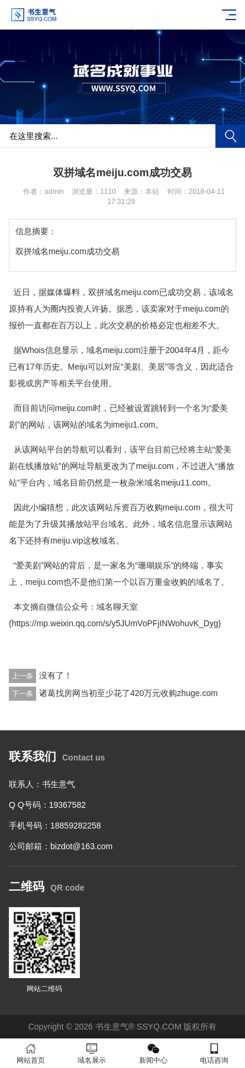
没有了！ (55, 675)
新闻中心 (153, 1053)
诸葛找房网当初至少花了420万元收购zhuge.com (128, 693)
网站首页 (31, 1053)
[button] (122, 113)
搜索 (230, 136)
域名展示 (92, 1053)
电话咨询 (215, 1053)
